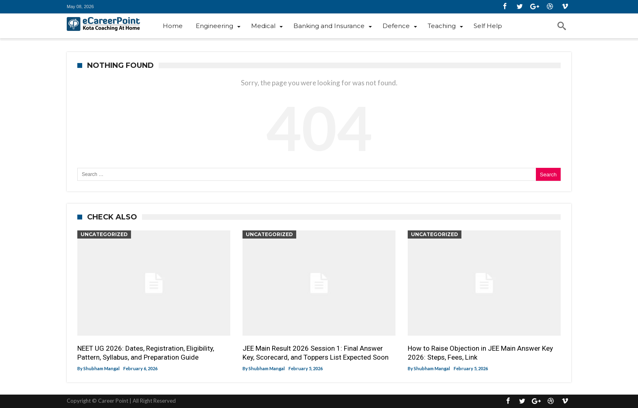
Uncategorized (104, 234)
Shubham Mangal (101, 368)
